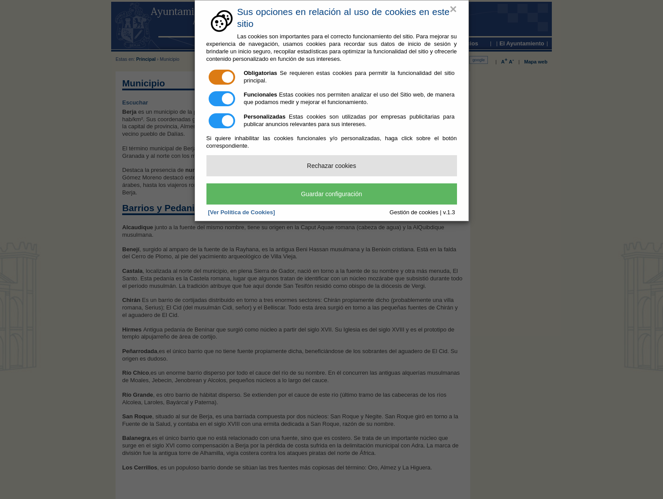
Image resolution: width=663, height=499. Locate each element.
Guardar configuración (331, 193)
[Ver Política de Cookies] (241, 212)
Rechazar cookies (331, 165)
